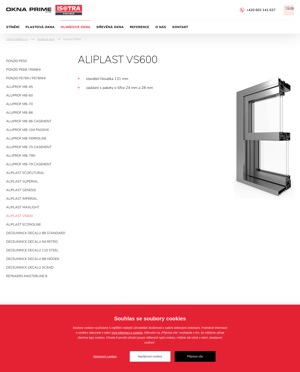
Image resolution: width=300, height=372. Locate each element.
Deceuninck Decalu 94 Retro (32, 241)
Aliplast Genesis (21, 190)
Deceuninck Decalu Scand (30, 267)
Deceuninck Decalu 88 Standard (35, 233)
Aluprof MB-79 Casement (29, 164)
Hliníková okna (75, 27)
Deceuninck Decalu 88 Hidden (32, 259)
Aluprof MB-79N (20, 155)
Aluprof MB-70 (19, 104)
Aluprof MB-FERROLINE (26, 138)
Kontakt (180, 27)
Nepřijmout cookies (150, 356)
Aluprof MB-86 (19, 112)
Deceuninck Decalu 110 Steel (32, 250)
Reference (139, 27)
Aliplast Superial (22, 181)
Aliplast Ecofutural (25, 173)
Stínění (12, 27)
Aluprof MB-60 (19, 95)
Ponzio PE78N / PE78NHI (26, 78)
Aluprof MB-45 (19, 87)
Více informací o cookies (127, 332)
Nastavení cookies (105, 356)
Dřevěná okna (110, 27)
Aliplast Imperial (21, 198)
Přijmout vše (195, 356)
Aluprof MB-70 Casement (29, 147)
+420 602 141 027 (260, 10)
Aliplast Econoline (23, 224)
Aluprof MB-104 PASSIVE (27, 130)
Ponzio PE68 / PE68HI (23, 69)
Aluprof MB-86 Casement (29, 121)
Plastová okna (40, 27)
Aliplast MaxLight (22, 207)
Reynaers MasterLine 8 (26, 276)
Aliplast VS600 (19, 216)
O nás (160, 27)
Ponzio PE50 (16, 61)
